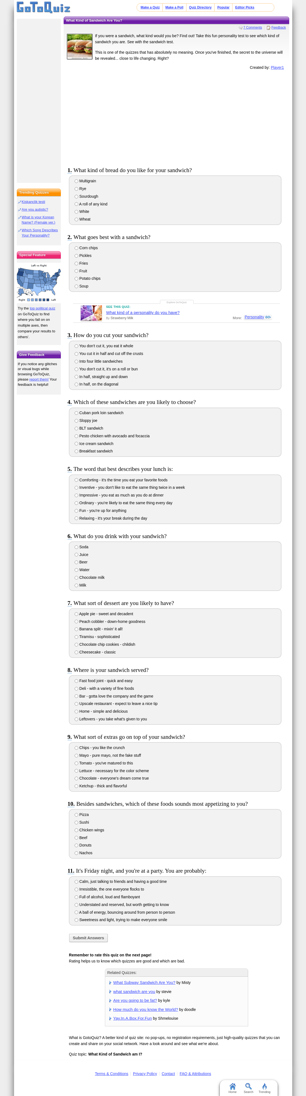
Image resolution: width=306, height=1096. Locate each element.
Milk (80, 585)
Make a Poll (174, 7)
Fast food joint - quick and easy (104, 681)
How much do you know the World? (145, 1009)
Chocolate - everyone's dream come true (112, 778)
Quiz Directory (200, 7)
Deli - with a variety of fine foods (104, 688)
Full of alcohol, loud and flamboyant (107, 897)
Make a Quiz (150, 7)
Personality (254, 317)
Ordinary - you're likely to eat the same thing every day (123, 503)
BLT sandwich (89, 428)
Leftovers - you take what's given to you (111, 719)
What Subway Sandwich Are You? (144, 982)
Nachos (83, 853)
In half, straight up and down (101, 377)
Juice (81, 554)
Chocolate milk (90, 577)
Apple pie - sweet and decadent (104, 614)
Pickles (83, 255)
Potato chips (88, 278)
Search (248, 1088)
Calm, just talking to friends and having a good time (121, 881)
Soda (81, 547)
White (82, 211)
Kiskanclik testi (33, 202)
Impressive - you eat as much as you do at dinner (119, 495)
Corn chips (86, 248)
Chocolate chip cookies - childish (105, 644)
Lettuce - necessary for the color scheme (112, 771)
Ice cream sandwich (94, 443)
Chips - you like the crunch (100, 747)
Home (233, 1088)
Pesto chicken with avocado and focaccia (112, 436)
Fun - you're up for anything (100, 510)
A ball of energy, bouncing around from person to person (125, 912)
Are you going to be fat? (135, 1000)
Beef (81, 837)
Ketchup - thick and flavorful (101, 786)
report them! (39, 379)
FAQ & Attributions (195, 1073)
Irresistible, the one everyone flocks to (109, 889)
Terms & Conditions (111, 1073)
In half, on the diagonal (96, 384)
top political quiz (42, 308)
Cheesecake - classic (95, 652)
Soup (81, 286)
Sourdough (86, 196)
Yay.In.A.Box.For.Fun (132, 1018)
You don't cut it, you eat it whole (104, 346)
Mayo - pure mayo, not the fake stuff (108, 755)
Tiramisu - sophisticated (97, 636)
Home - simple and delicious (101, 711)
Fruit (81, 271)
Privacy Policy (145, 1073)
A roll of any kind (91, 204)
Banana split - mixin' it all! (99, 629)
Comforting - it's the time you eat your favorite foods (121, 480)
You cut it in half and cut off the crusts (109, 353)
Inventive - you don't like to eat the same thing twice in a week (130, 487)
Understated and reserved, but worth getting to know (122, 904)
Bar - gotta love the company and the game (114, 696)
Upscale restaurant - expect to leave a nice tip (116, 703)
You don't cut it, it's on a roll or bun (106, 369)
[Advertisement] (176, 117)
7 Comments (252, 27)
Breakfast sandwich (94, 451)
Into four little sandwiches (99, 361)
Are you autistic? (35, 209)
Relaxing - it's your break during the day (111, 518)
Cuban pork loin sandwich (99, 413)
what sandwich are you (134, 991)
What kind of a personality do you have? (143, 312)
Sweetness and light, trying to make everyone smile (121, 920)
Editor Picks (244, 7)
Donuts (83, 845)
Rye (80, 188)
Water (82, 570)
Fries (81, 263)
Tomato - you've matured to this (104, 763)
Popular (223, 7)
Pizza (82, 814)
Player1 (277, 67)
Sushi (82, 822)
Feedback (278, 27)
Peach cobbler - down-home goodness (110, 621)
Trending (264, 1088)
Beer (81, 562)
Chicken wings (89, 830)
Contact (168, 1073)
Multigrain (85, 181)
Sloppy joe (86, 420)
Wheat (82, 219)
